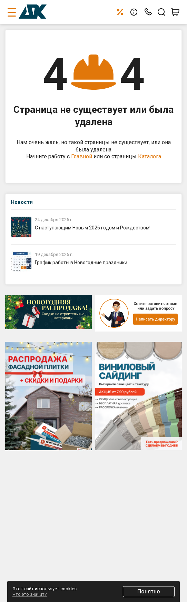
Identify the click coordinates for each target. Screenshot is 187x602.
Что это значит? (29, 594)
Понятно (148, 591)
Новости (22, 202)
